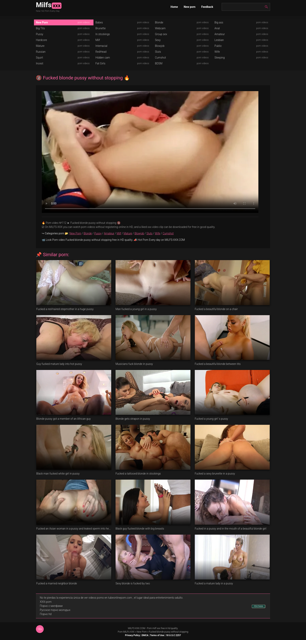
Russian (40, 51)
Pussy (39, 34)
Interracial (101, 45)
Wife (217, 51)
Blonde (159, 22)
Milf (97, 40)
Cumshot (160, 57)
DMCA (145, 635)
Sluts (158, 51)
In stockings (102, 34)
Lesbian (219, 40)
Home (174, 6)
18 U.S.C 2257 (173, 635)
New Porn (42, 22)
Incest (39, 63)
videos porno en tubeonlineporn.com (110, 597)
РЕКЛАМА (258, 606)
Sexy (158, 40)
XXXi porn (46, 601)
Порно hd (46, 614)
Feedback (207, 6)
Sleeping (219, 57)
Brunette (100, 28)
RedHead (100, 51)
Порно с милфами (51, 605)
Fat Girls (100, 63)
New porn (189, 6)
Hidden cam (102, 57)
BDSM (158, 63)
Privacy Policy (132, 635)
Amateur (219, 34)
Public (218, 45)
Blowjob (160, 45)
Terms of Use (157, 635)
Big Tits (40, 28)
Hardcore (41, 40)
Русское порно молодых (55, 610)
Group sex (161, 34)
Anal (217, 28)
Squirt (39, 57)
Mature (40, 45)
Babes (99, 22)
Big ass (218, 22)
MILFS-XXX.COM (136, 628)
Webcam (160, 28)
